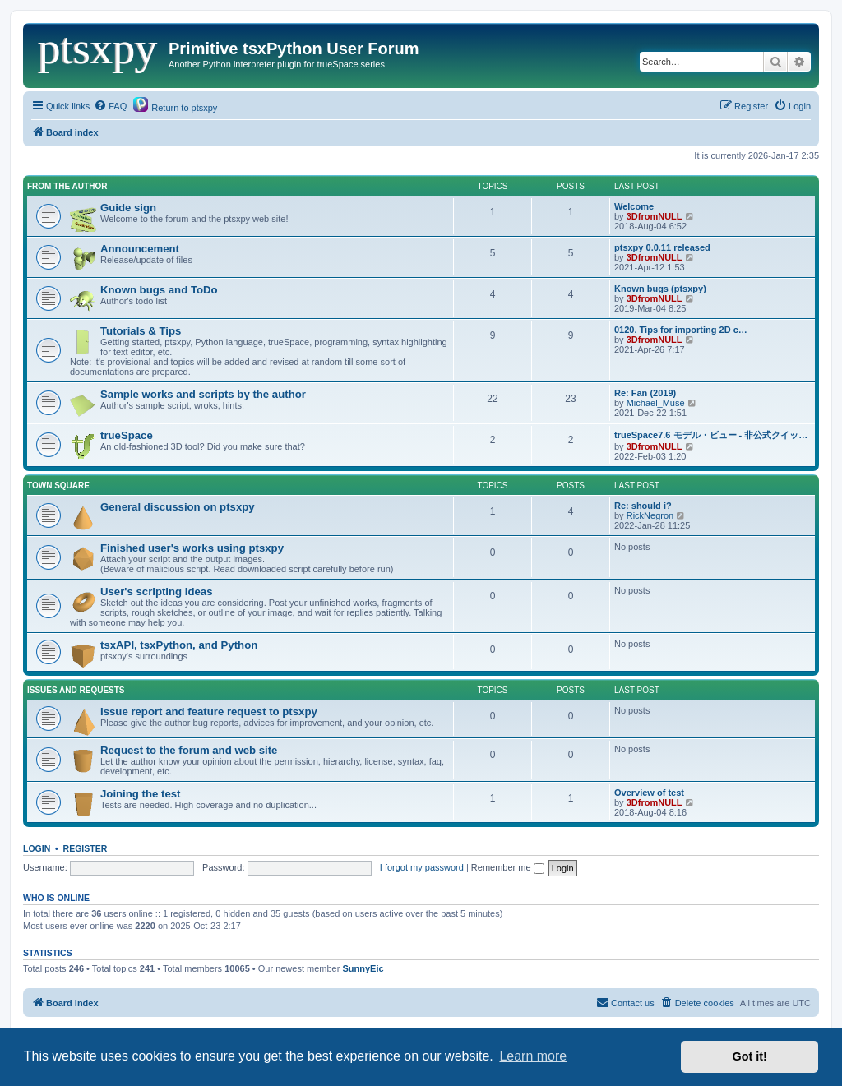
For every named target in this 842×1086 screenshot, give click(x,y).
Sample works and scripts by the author (203, 394)
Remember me (507, 867)
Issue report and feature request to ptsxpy (208, 711)
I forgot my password (422, 867)
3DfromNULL (654, 216)
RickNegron (650, 515)
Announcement (139, 249)
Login (36, 848)
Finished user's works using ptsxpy (192, 548)
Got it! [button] (750, 1056)
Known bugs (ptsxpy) (660, 288)
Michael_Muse (656, 403)
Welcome (634, 206)
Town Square (58, 485)
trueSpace (126, 435)
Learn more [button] (533, 1056)
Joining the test (140, 794)
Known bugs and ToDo (159, 290)
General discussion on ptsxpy (177, 507)
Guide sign (128, 207)
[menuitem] (110, 106)
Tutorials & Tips (140, 331)
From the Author (67, 186)
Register (85, 848)
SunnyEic (362, 968)
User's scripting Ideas (156, 591)
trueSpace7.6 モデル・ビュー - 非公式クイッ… (710, 435)
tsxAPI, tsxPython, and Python (178, 645)
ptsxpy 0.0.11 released (662, 247)
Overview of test (649, 792)
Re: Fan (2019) (645, 393)
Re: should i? (643, 506)
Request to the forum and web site (188, 750)
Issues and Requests (76, 690)
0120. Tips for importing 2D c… (680, 330)
